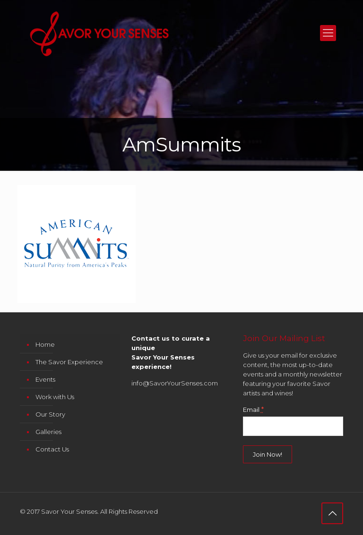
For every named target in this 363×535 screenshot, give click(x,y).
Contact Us (52, 449)
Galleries (48, 431)
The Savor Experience (69, 362)
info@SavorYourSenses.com (174, 383)
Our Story (50, 414)
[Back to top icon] (332, 513)
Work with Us (54, 397)
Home (45, 344)
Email (253, 409)
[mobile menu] (328, 33)
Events (45, 379)
